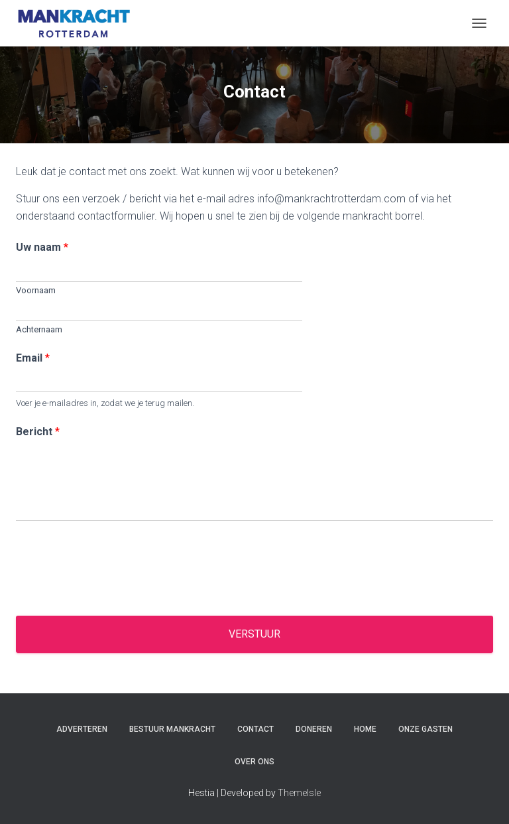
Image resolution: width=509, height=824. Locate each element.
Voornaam (36, 290)
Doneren (314, 729)
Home (365, 729)
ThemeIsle (299, 793)
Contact (255, 729)
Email (33, 358)
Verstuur (254, 634)
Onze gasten (425, 729)
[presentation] (116, 594)
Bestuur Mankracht (172, 729)
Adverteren (81, 729)
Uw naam (42, 247)
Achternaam (39, 329)
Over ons (254, 761)
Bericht (38, 431)
